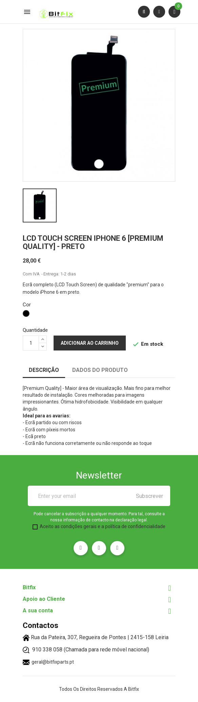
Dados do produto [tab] (100, 370)
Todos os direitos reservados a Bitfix (99, 689)
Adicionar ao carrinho (90, 343)
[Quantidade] (31, 343)
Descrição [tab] (44, 370)
